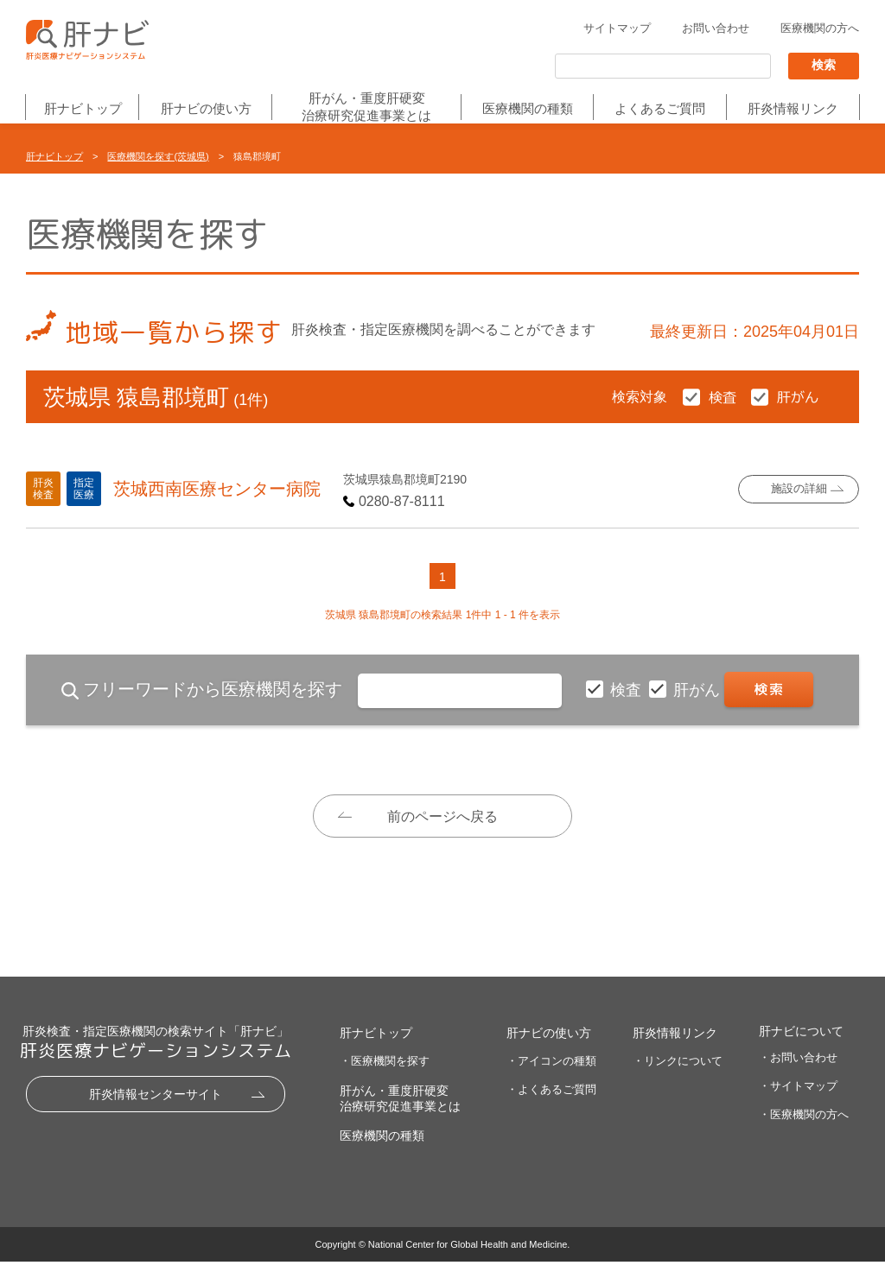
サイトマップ (617, 28)
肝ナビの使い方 (206, 109)
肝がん (698, 690)
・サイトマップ (798, 1102)
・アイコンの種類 (551, 1077)
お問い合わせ (715, 28)
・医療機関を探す (385, 1077)
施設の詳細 (799, 489)
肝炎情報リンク (793, 109)
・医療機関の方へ (804, 1130)
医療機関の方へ (819, 28)
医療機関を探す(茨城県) (157, 156)
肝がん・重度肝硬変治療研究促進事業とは (366, 107)
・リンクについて (678, 1077)
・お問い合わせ (798, 1073)
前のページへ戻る (442, 816)
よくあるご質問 (659, 109)
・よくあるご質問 (551, 1105)
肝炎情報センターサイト (155, 1110)
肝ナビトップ (83, 109)
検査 (628, 690)
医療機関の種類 (527, 109)
